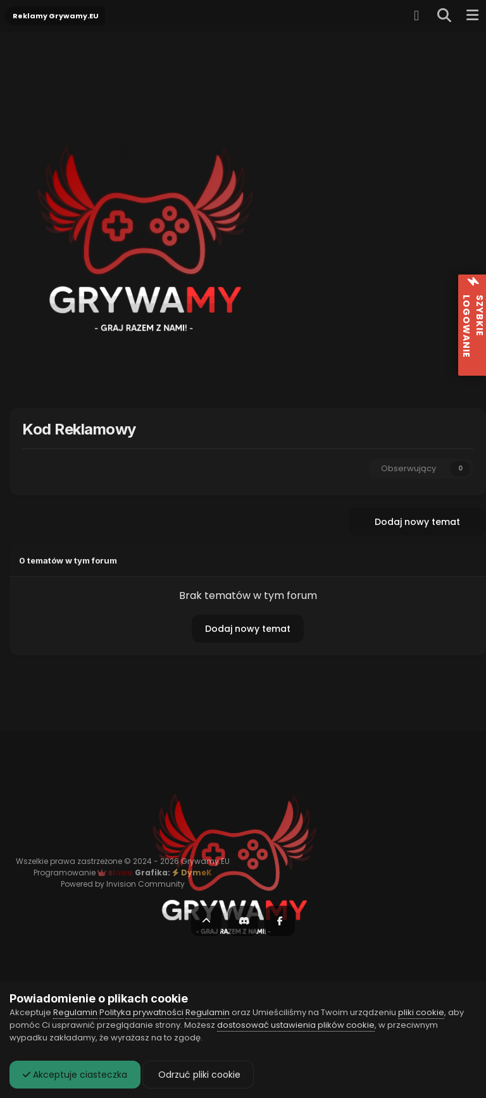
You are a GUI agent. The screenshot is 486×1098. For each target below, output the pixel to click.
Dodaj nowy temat (417, 521)
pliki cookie (421, 1012)
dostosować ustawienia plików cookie (296, 1025)
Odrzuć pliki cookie (198, 1074)
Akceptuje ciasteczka (75, 1074)
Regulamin (75, 1012)
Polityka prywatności (141, 1012)
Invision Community (145, 884)
